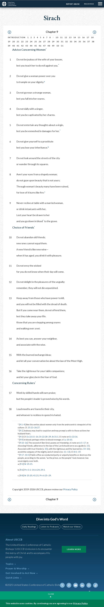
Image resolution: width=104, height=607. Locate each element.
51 (62, 45)
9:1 (21, 424)
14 (74, 37)
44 (31, 45)
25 (35, 41)
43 (26, 45)
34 (75, 41)
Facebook (69, 585)
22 (22, 41)
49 (53, 45)
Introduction (16, 37)
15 (79, 37)
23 (26, 41)
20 (13, 41)
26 (40, 41)
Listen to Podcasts (50, 526)
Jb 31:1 (55, 436)
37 (88, 41)
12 (66, 37)
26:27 (37, 427)
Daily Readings (30, 526)
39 (9, 45)
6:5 (80, 442)
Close (51, 594)
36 (84, 41)
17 (88, 37)
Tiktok (95, 585)
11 (61, 37)
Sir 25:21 (28, 464)
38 (93, 41)
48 (49, 45)
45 (35, 45)
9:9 (21, 439)
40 (13, 45)
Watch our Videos (71, 526)
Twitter (63, 585)
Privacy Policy (70, 489)
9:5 (21, 436)
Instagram (89, 585)
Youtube (76, 585)
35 (80, 41)
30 (57, 41)
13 (70, 37)
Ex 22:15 (31, 436)
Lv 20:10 (68, 439)
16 (83, 37)
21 (18, 41)
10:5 (27, 455)
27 (44, 41)
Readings (89, 4)
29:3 (42, 469)
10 (57, 37)
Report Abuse (72, 4)
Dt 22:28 (43, 436)
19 (9, 41)
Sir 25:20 (28, 475)
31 (62, 41)
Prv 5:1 (27, 469)
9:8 (21, 475)
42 (22, 45)
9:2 (21, 464)
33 (71, 41)
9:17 (22, 455)
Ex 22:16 (73, 436)
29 (53, 41)
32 (66, 41)
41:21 (36, 475)
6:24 (37, 469)
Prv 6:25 (44, 475)
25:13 (30, 427)
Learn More (74, 549)
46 (40, 45)
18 (92, 37)
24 (31, 41)
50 (57, 45)
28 (49, 41)
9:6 (21, 469)
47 (44, 45)
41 (18, 45)
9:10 (22, 442)
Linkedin (82, 585)
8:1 (75, 451)
